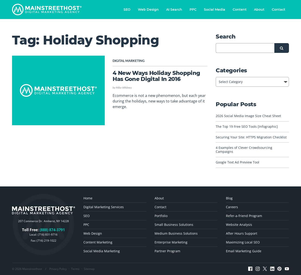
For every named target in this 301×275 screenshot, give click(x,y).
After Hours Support (241, 233)
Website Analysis (239, 224)
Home (87, 198)
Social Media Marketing (101, 251)
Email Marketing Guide (243, 251)
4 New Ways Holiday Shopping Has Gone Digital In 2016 (156, 76)
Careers (232, 207)
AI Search (174, 9)
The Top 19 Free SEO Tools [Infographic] (247, 127)
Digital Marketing (129, 61)
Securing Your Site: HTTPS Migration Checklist (251, 137)
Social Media (214, 9)
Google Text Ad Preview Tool (237, 162)
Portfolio (161, 216)
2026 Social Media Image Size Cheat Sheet (248, 116)
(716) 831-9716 (47, 235)
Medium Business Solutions (176, 233)
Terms (75, 269)
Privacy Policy (58, 269)
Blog (229, 198)
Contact (278, 9)
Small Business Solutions (174, 224)
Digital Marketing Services (103, 207)
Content (240, 9)
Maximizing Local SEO (243, 242)
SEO (127, 9)
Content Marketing (97, 242)
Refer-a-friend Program (244, 216)
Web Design (148, 9)
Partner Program (167, 251)
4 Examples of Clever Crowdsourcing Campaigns (244, 150)
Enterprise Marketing (171, 242)
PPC (193, 9)
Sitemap (89, 269)
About (259, 9)
